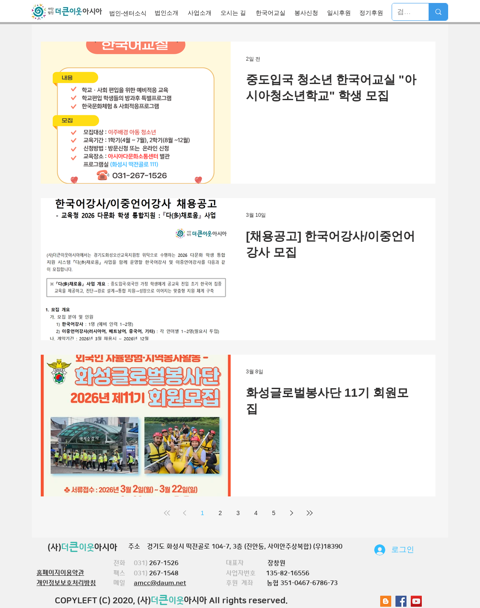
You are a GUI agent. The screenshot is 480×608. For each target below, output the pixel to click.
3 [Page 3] (238, 513)
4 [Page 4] (256, 513)
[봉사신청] (308, 13)
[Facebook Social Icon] (401, 601)
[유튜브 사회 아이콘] (416, 601)
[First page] (167, 513)
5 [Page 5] (274, 513)
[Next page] (291, 513)
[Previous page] (184, 513)
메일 (123, 583)
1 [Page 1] (202, 513)
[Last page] (309, 513)
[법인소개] (169, 13)
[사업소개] (202, 13)
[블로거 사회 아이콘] (385, 601)
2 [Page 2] (220, 513)
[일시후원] (341, 13)
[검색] (404, 11)
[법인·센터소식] (130, 13)
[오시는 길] (235, 13)
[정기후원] (373, 13)
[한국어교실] (273, 13)
